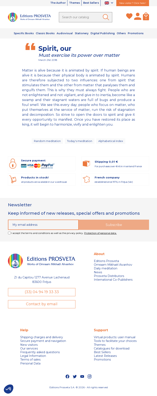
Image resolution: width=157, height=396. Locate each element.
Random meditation (46, 142)
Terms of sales (30, 363)
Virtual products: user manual (114, 341)
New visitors (29, 348)
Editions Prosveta (106, 264)
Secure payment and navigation (43, 344)
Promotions (102, 363)
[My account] (137, 17)
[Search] (85, 17)
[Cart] (146, 17)
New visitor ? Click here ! (132, 3)
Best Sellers (89, 3)
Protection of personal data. (100, 236)
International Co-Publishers (113, 283)
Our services (29, 352)
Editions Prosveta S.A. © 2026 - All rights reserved (78, 391)
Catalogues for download (111, 352)
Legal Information (33, 359)
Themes (69, 3)
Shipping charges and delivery (41, 341)
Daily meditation (105, 271)
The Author (49, 3)
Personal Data (30, 367)
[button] (8, 389)
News (98, 275)
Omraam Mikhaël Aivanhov (113, 268)
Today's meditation (80, 142)
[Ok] (107, 17)
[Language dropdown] (109, 3)
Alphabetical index (112, 142)
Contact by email (41, 307)
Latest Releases (105, 359)
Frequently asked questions (40, 356)
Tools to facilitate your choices (115, 344)
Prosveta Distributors (109, 279)
